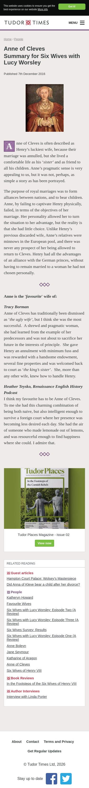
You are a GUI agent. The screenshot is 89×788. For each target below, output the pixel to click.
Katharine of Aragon (22, 658)
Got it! (71, 6)
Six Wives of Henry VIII (24, 670)
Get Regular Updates (44, 751)
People (18, 39)
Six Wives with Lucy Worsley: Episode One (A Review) (41, 638)
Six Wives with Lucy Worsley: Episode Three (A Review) (43, 622)
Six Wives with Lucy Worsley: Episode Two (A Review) (41, 612)
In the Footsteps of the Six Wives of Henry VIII (41, 684)
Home (8, 39)
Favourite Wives (19, 604)
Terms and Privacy (59, 742)
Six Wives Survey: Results (27, 630)
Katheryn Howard (20, 597)
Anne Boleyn (16, 646)
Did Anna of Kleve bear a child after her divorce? (43, 584)
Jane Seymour (18, 652)
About (17, 742)
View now (44, 543)
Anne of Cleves (18, 664)
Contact (32, 742)
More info (43, 9)
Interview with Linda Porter (27, 696)
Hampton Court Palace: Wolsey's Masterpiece (41, 578)
